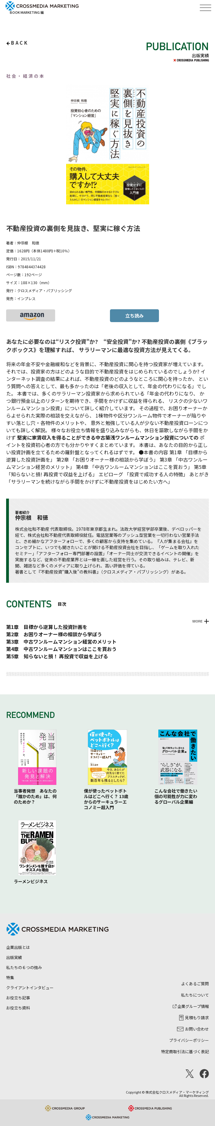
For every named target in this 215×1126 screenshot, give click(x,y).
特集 (10, 977)
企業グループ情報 (191, 1006)
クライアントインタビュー (30, 987)
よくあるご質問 (195, 984)
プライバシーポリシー (189, 1040)
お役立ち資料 (18, 1008)
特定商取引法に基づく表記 (185, 1051)
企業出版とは (18, 947)
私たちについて (195, 995)
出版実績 (14, 957)
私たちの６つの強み (24, 967)
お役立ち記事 (18, 998)
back (19, 42)
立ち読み (134, 315)
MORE (197, 621)
